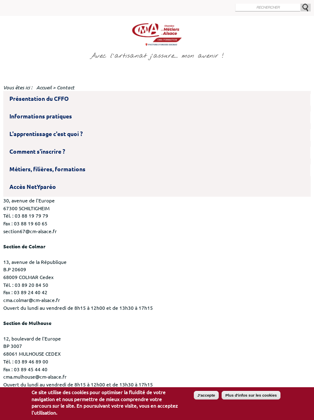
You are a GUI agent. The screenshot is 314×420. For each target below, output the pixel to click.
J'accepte (206, 397)
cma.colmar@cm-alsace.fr (31, 300)
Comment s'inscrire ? (37, 151)
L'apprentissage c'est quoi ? (46, 134)
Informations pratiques (40, 116)
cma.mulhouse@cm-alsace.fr (35, 376)
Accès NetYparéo (32, 187)
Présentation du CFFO (39, 98)
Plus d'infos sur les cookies (251, 397)
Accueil (44, 87)
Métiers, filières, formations (47, 169)
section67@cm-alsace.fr (30, 231)
